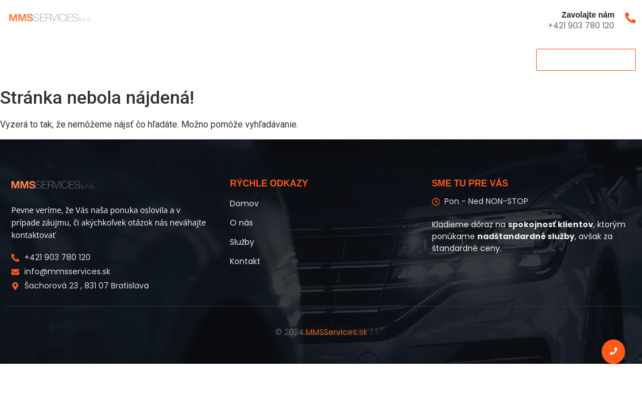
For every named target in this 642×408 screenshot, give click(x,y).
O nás (71, 59)
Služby (115, 59)
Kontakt (164, 59)
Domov (25, 59)
